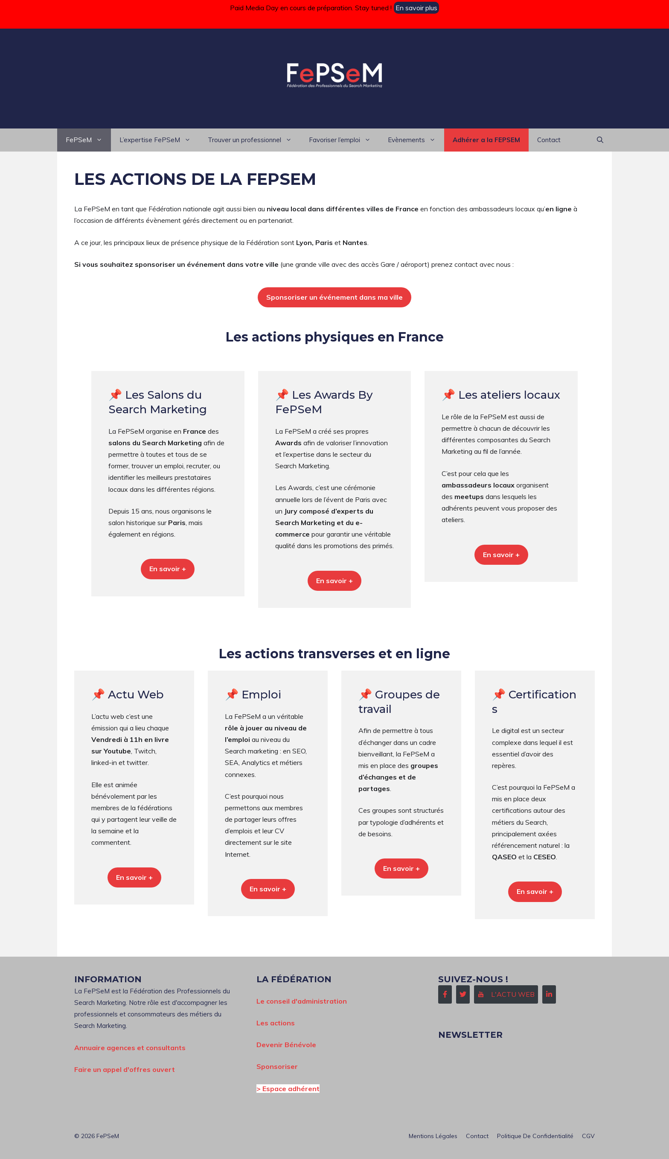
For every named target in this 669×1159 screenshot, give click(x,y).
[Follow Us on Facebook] (445, 994)
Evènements (416, 140)
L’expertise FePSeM (159, 140)
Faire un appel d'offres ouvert (124, 1069)
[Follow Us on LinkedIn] (549, 994)
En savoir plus (416, 7)
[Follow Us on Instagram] (506, 994)
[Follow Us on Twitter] (463, 994)
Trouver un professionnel (254, 140)
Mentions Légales (433, 1136)
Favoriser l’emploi (344, 140)
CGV (588, 1136)
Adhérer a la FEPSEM (486, 140)
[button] (600, 140)
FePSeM (88, 140)
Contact (549, 140)
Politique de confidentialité (535, 1136)
